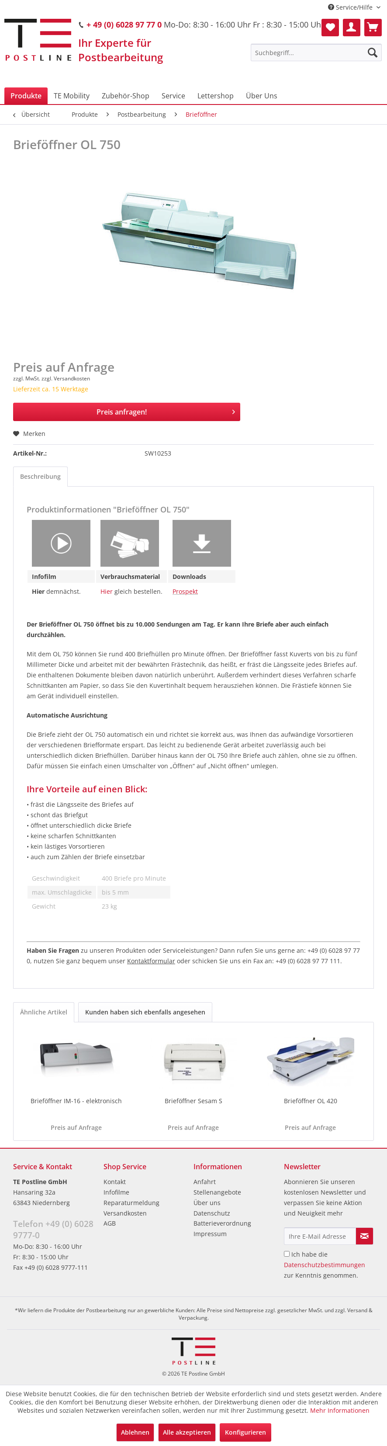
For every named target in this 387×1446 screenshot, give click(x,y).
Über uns (207, 1203)
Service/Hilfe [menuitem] (351, 7)
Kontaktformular (151, 961)
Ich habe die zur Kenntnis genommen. (324, 1264)
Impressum (210, 1234)
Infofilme (116, 1192)
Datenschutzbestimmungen (324, 1265)
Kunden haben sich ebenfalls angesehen (145, 1012)
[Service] (173, 95)
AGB (110, 1223)
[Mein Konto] (351, 27)
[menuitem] (316, 52)
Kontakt (115, 1182)
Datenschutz (212, 1213)
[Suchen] (372, 52)
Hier (106, 591)
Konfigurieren (245, 1432)
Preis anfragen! (166, 411)
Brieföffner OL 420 (310, 1101)
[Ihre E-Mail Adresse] (320, 1236)
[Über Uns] (261, 95)
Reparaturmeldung (131, 1203)
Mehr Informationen (340, 1410)
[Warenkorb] (373, 27)
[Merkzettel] (330, 27)
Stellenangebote (217, 1192)
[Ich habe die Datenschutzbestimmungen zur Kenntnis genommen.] (287, 1254)
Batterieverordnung (222, 1223)
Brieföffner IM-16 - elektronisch (76, 1101)
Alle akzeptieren (187, 1432)
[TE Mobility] (72, 95)
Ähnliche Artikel (43, 1012)
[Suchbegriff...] (316, 52)
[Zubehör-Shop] (125, 95)
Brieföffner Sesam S (193, 1101)
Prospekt (185, 591)
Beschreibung (40, 476)
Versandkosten (125, 1213)
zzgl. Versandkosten (65, 378)
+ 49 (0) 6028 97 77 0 (124, 24)
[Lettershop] (215, 95)
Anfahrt (205, 1182)
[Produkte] (26, 95)
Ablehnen (135, 1432)
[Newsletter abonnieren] (364, 1236)
